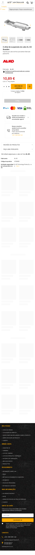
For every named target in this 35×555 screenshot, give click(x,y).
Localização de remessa (10, 432)
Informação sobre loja (9, 471)
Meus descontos (8, 461)
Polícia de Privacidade (9, 482)
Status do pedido (8, 430)
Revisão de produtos (11, 145)
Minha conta (6, 444)
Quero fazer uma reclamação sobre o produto (16, 435)
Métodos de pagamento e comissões (13, 477)
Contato (5, 440)
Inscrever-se (17, 520)
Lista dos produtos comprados (12, 455)
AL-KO (12, 69)
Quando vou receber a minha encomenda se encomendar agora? (18, 117)
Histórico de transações (10, 458)
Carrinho (5, 450)
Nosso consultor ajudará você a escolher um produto (19, 130)
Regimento (6, 480)
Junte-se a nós (7, 506)
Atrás (2, 9)
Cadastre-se (6, 448)
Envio (4, 474)
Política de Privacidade (11, 527)
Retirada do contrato (9, 485)
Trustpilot (4, 6)
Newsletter (6, 463)
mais (17, 166)
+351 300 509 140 (17, 135)
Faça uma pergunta (10, 149)
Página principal (13, 9)
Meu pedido (6, 426)
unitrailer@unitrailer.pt (11, 540)
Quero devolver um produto (11, 437)
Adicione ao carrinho (18, 87)
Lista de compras (8, 453)
